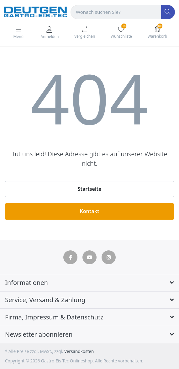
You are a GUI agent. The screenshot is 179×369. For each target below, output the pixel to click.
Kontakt (89, 211)
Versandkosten (79, 351)
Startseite (90, 188)
